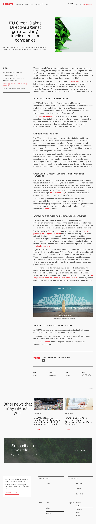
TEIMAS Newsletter (12, 493)
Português (79, 509)
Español (78, 502)
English (78, 506)
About (27, 4)
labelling (48, 209)
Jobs (46, 4)
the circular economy (41, 246)
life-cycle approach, (57, 193)
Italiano (78, 516)
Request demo (88, 4)
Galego (78, 512)
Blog (31, 4)
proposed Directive (44, 116)
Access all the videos (41, 342)
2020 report (75, 81)
